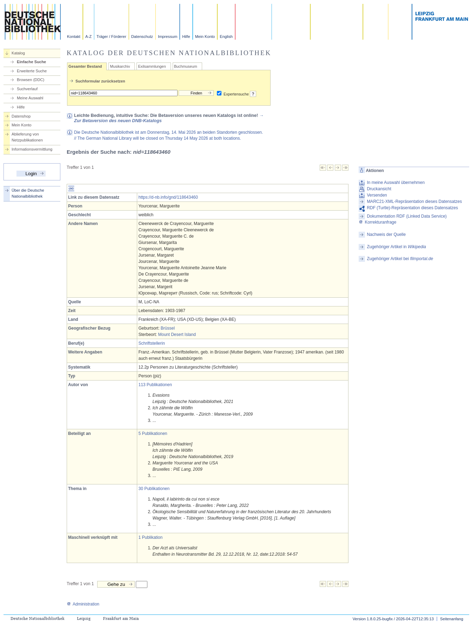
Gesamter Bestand (85, 66)
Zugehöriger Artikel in (396, 246)
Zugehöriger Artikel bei (400, 258)
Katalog (18, 53)
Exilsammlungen (152, 66)
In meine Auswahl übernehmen (396, 182)
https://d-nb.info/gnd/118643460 (168, 197)
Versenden (377, 195)
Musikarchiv (120, 66)
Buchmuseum (185, 66)
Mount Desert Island (177, 334)
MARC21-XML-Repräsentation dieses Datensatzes (414, 201)
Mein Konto (205, 36)
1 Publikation (150, 537)
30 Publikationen (153, 488)
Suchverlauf (27, 89)
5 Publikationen (152, 433)
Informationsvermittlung (32, 149)
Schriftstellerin (151, 343)
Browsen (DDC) (30, 80)
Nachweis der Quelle (386, 234)
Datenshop (21, 116)
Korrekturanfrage (377, 222)
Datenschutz (142, 36)
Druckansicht (379, 188)
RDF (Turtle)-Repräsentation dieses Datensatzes (412, 207)
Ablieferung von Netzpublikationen (27, 137)
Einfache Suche (31, 62)
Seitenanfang (451, 619)
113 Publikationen (155, 384)
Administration (83, 604)
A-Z (88, 36)
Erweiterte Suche (32, 71)
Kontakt (73, 36)
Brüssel (168, 328)
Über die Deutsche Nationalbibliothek (28, 193)
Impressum (167, 36)
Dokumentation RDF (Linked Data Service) (406, 216)
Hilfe (186, 36)
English (226, 36)
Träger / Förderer (111, 36)
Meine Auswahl (30, 98)
